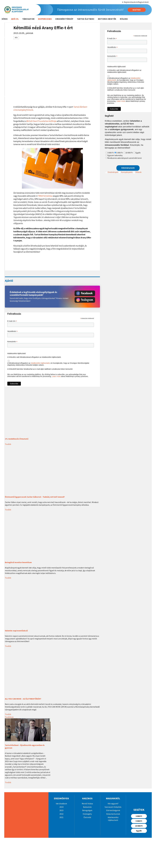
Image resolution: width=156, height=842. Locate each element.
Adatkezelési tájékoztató (16, 353)
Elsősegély (87, 814)
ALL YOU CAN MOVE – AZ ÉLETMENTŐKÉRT (23, 699)
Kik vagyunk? (113, 803)
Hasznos (87, 798)
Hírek (5, 19)
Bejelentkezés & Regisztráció (135, 2)
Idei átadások (61, 803)
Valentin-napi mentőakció (16, 630)
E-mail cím (12, 321)
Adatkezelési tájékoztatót (40, 363)
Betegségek (87, 810)
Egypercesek (45, 19)
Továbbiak (9, 717)
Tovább (8, 444)
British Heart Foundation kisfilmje (41, 121)
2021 (61, 817)
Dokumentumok (113, 814)
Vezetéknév (12, 331)
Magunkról (113, 798)
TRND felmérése (45, 196)
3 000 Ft (110, 152)
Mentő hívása (87, 803)
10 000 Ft (129, 152)
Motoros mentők (107, 19)
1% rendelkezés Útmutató (16, 439)
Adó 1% (15, 19)
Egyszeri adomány (114, 155)
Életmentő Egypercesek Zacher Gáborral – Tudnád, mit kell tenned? (35, 497)
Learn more (56, 376)
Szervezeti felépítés (113, 807)
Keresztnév (12, 341)
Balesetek (87, 807)
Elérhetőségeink (113, 810)
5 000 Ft (119, 152)
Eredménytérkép (64, 19)
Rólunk (124, 19)
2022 (61, 814)
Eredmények (111, 172)
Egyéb (138, 152)
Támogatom (28, 19)
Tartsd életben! (85, 19)
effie (16, 38)
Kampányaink (125, 172)
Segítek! (136, 10)
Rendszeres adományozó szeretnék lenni (124, 158)
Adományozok (128, 168)
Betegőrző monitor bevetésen (18, 562)
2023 (61, 810)
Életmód (87, 817)
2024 (61, 807)
